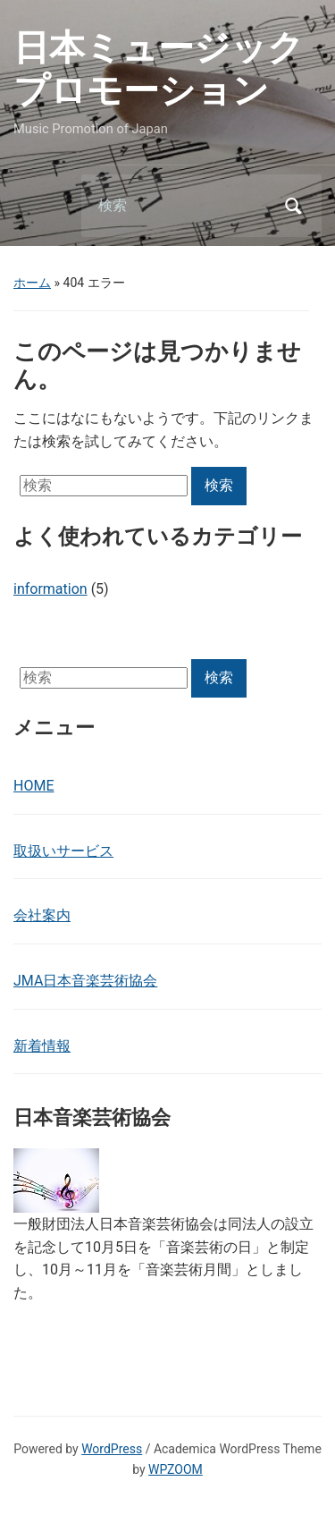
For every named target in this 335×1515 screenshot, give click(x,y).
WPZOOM (175, 1469)
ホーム (32, 282)
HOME (33, 785)
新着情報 (42, 1045)
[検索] (179, 205)
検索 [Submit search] (293, 205)
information (50, 588)
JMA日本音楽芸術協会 (85, 980)
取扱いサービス (63, 850)
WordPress (111, 1449)
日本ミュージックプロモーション (158, 69)
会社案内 (42, 915)
